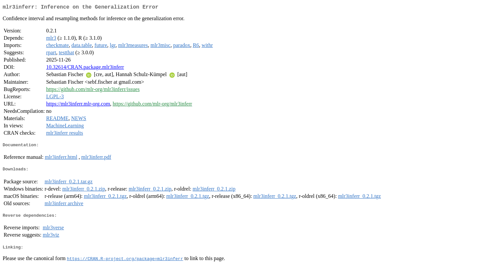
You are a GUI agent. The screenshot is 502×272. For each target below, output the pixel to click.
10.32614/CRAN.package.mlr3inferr (85, 68)
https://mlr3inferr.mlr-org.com (78, 105)
